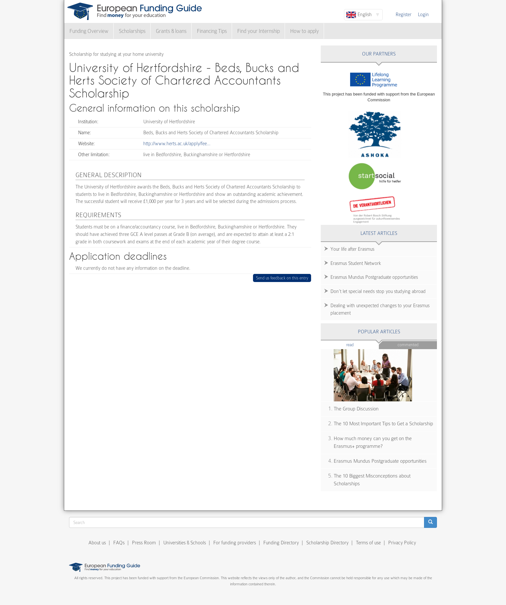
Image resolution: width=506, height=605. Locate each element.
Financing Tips (212, 31)
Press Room (144, 542)
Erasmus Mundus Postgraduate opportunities (374, 277)
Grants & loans (171, 31)
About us (97, 542)
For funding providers (234, 542)
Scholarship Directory (327, 542)
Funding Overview (88, 31)
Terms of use (368, 542)
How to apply (304, 31)
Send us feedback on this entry (282, 278)
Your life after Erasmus (352, 249)
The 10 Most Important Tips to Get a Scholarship (383, 424)
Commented (408, 344)
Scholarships (132, 31)
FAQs (119, 542)
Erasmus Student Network (355, 263)
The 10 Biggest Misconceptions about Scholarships (372, 480)
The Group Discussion (356, 409)
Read (359, 344)
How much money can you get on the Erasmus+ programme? (373, 442)
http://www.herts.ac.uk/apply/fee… (176, 143)
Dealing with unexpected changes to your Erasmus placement (380, 309)
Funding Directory (281, 542)
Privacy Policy (402, 542)
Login (423, 14)
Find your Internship (258, 31)
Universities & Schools (184, 542)
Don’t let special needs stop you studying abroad (378, 291)
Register (403, 14)
